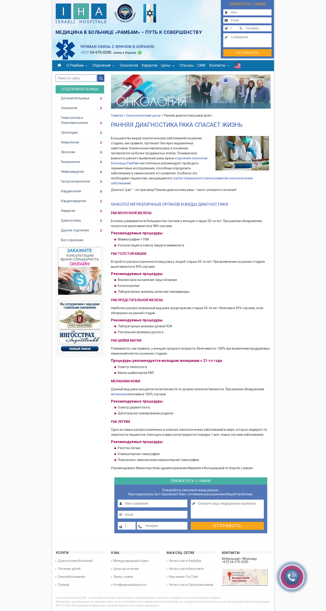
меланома (118, 394)
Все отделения (72, 240)
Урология (68, 152)
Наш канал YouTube (183, 576)
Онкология (129, 65)
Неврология (70, 142)
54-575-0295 (96, 52)
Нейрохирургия (72, 171)
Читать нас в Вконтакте (186, 569)
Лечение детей (69, 569)
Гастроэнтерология (75, 181)
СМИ (201, 65)
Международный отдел (131, 561)
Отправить (247, 53)
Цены (167, 65)
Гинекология (70, 162)
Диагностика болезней (75, 561)
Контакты (219, 65)
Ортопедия (69, 132)
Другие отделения (75, 230)
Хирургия (149, 65)
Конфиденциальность (130, 584)
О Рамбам (76, 65)
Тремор (63, 584)
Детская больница (75, 98)
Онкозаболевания (71, 576)
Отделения (103, 65)
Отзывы (187, 65)
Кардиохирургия (73, 201)
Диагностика (71, 220)
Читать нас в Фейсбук (185, 561)
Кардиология (71, 191)
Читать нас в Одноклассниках (191, 584)
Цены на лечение (126, 569)
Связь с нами (123, 576)
